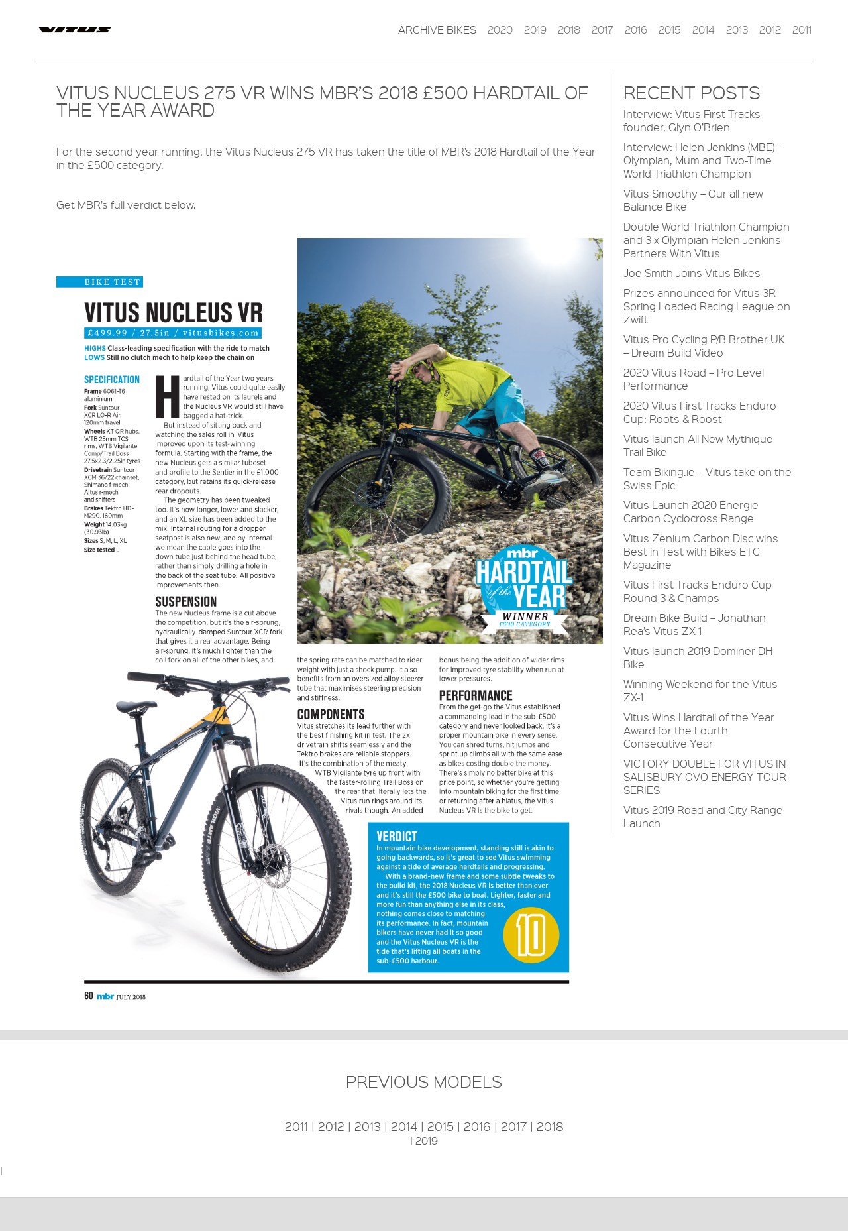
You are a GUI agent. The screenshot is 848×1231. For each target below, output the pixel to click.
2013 (737, 29)
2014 (703, 29)
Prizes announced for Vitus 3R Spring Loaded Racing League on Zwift (706, 306)
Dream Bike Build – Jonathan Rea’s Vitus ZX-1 (694, 624)
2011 (802, 29)
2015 (670, 29)
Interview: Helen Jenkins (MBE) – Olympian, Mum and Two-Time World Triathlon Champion (702, 160)
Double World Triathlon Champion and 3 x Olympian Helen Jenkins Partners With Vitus (706, 239)
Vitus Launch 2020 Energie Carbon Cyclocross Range (691, 511)
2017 (602, 29)
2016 (636, 29)
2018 (569, 29)
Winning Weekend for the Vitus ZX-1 (700, 690)
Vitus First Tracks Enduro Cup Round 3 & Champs (697, 591)
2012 (770, 29)
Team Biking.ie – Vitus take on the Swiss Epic (707, 478)
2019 (535, 29)
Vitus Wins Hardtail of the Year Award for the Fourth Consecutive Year (698, 730)
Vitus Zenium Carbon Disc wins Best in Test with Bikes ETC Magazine (700, 551)
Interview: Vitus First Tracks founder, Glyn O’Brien (692, 120)
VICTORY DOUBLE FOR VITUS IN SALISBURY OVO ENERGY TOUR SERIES (704, 776)
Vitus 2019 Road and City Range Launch (703, 816)
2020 (500, 29)
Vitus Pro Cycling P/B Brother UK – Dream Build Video (704, 345)
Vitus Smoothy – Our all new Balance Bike (693, 199)
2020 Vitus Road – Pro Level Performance (693, 378)
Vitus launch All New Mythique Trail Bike (698, 445)
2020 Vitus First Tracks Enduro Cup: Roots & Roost (699, 412)
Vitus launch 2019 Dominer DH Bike (697, 657)
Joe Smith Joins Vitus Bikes (692, 273)
